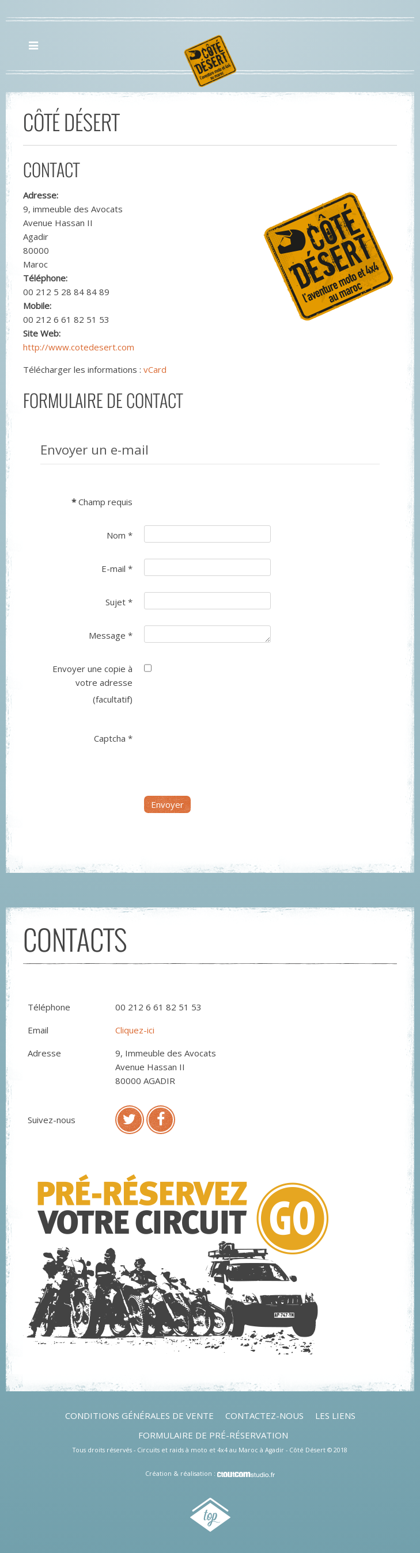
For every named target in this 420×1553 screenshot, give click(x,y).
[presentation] (231, 750)
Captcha (113, 738)
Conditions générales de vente (139, 1415)
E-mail (117, 568)
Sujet (119, 602)
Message (111, 635)
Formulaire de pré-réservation (213, 1435)
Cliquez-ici (134, 1030)
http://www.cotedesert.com (78, 347)
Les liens (335, 1415)
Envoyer (167, 804)
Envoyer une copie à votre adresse (92, 675)
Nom (120, 535)
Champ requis (102, 502)
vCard (155, 369)
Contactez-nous (264, 1415)
